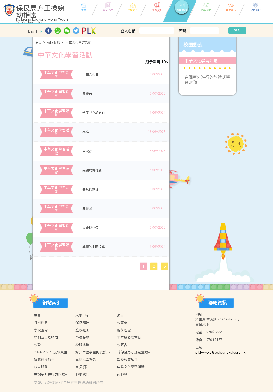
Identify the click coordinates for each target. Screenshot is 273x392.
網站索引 (51, 302)
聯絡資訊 (217, 302)
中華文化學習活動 (78, 43)
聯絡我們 (82, 374)
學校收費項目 (127, 359)
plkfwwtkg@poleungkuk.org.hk (220, 352)
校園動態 (53, 43)
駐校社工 (82, 330)
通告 (120, 315)
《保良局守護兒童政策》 (132, 352)
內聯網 (122, 374)
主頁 (38, 43)
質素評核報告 (44, 359)
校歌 (37, 344)
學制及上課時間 (46, 337)
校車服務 (41, 367)
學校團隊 (41, 330)
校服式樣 (82, 344)
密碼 (183, 30)
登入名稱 (128, 30)
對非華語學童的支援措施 (92, 352)
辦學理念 (124, 330)
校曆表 (122, 344)
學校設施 (82, 337)
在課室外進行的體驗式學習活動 (207, 79)
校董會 (122, 322)
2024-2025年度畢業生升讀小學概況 (52, 352)
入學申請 (82, 315)
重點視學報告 (85, 359)
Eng (31, 32)
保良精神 (82, 322)
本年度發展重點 (129, 337)
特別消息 (41, 322)
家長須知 (82, 367)
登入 (237, 30)
